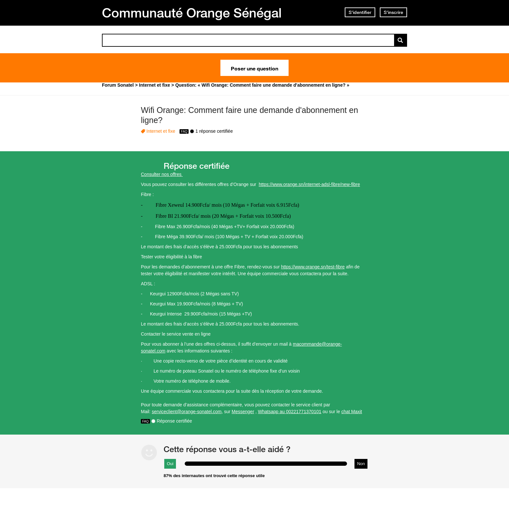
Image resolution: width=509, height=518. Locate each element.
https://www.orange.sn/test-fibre (313, 266)
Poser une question (254, 68)
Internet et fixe (160, 131)
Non (361, 463)
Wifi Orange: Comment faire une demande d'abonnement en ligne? (249, 115)
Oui (170, 463)
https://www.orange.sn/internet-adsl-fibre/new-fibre (309, 184)
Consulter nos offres (162, 174)
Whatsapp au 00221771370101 (289, 411)
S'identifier (360, 12)
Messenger (243, 411)
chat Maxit (351, 411)
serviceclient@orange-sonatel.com (186, 411)
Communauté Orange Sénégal (192, 13)
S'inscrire (393, 12)
